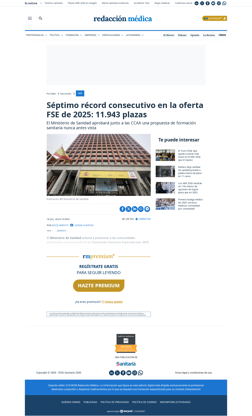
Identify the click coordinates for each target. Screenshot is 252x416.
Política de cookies (145, 402)
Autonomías (135, 35)
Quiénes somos (69, 402)
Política (56, 35)
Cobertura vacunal (184, 3)
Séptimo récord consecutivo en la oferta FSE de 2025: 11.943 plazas (113, 109)
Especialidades (112, 35)
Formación (74, 35)
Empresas (92, 35)
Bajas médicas (162, 3)
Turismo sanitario (53, 3)
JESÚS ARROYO (60, 225)
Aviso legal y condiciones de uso (193, 372)
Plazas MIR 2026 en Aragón (82, 3)
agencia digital (113, 412)
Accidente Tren (141, 3)
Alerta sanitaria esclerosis (115, 3)
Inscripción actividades (177, 402)
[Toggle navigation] (30, 18)
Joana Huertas (84, 225)
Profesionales (36, 35)
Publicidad (89, 402)
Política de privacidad (114, 402)
